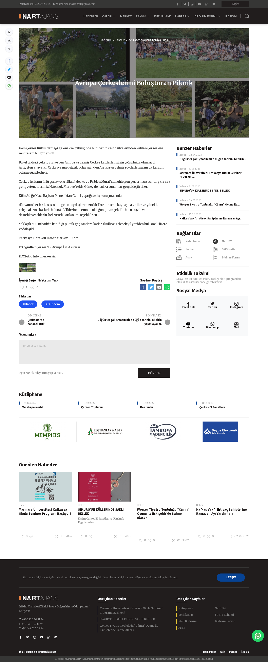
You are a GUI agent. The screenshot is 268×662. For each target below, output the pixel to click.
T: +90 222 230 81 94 (31, 619)
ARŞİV (235, 3)
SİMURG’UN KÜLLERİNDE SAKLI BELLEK (204, 190)
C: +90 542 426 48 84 (31, 628)
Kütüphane (185, 608)
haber (182, 154)
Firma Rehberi (224, 615)
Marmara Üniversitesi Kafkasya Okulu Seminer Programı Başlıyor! (131, 611)
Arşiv (181, 627)
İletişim (245, 651)
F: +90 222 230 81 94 (31, 624)
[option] (27, 267)
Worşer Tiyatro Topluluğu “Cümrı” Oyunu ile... (209, 204)
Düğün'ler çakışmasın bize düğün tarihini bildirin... (212, 159)
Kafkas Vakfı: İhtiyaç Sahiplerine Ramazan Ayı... (210, 218)
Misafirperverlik (32, 407)
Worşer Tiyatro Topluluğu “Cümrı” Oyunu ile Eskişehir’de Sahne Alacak (129, 628)
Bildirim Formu (225, 621)
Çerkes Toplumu (92, 407)
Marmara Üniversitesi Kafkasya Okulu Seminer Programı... (210, 174)
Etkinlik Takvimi (192, 273)
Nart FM (220, 608)
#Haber (28, 304)
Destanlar (146, 407)
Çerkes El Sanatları (212, 407)
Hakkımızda (209, 651)
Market (233, 651)
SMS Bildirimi (187, 621)
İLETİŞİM (231, 577)
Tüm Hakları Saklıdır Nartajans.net (37, 652)
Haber (22, 505)
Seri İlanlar (185, 615)
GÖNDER (154, 373)
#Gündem (52, 304)
